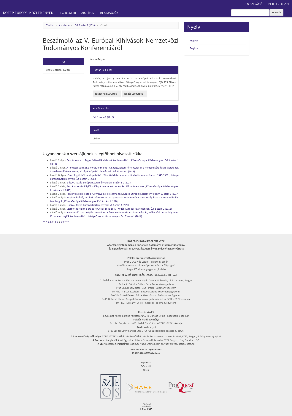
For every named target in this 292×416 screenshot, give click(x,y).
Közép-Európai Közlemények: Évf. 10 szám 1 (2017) (107, 171)
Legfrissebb (67, 13)
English (194, 48)
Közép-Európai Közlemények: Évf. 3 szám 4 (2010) (102, 205)
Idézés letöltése (134, 93)
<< (44, 221)
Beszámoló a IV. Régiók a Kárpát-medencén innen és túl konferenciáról (105, 186)
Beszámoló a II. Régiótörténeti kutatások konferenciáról (98, 160)
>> (67, 221)
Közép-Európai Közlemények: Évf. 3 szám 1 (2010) (91, 201)
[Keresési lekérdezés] (250, 12)
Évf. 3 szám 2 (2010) (85, 25)
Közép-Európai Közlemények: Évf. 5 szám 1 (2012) (145, 208)
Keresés (276, 12)
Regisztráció (253, 4)
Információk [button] (110, 13)
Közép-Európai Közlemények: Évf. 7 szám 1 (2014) (115, 216)
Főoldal (50, 25)
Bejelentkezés (278, 4)
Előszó (70, 182)
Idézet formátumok (107, 93)
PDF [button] (63, 61)
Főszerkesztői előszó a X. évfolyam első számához (94, 193)
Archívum (88, 13)
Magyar (194, 40)
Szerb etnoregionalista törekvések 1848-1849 (91, 208)
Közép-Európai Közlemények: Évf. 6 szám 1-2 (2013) (103, 182)
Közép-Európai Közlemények (28, 12)
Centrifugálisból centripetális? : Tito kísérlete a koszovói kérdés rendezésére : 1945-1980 (118, 175)
